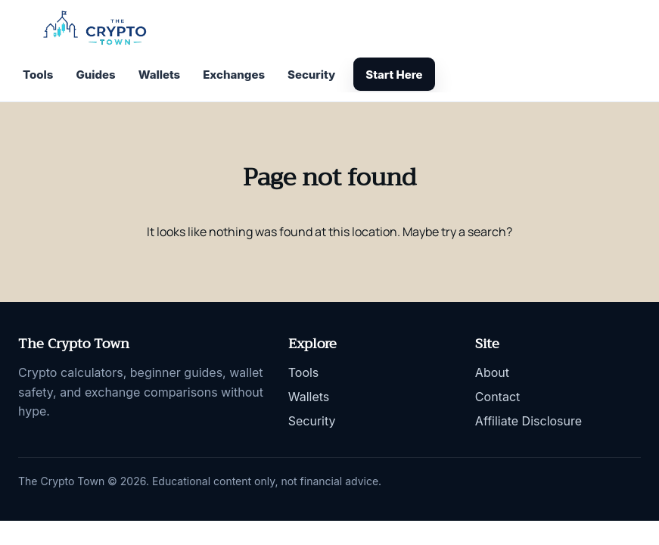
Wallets (159, 74)
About (492, 372)
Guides (95, 74)
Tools (38, 74)
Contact (497, 396)
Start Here (393, 74)
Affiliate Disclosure (528, 420)
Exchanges (234, 74)
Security (311, 74)
